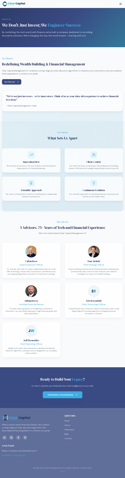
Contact (68, 438)
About (67, 425)
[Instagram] (11, 437)
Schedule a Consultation (62, 394)
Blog (66, 434)
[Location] (25, 437)
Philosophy (69, 429)
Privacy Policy (86, 468)
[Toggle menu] (120, 3)
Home (67, 420)
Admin (62, 471)
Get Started (11, 82)
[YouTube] (4, 437)
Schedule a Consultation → (15, 455)
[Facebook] (18, 437)
